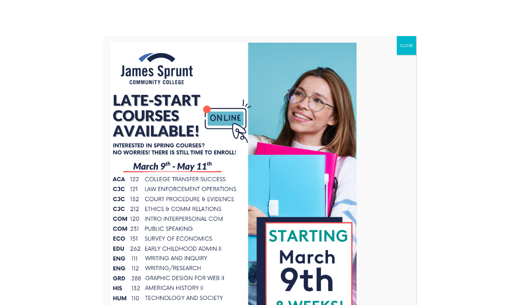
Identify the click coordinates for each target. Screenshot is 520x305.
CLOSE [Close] (406, 45)
